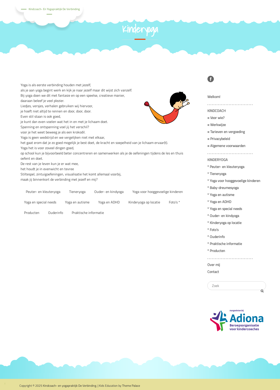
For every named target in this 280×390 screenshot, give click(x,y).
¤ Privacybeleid (218, 138)
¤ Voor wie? (215, 117)
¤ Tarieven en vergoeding (226, 131)
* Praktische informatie (224, 243)
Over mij (213, 264)
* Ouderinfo (216, 236)
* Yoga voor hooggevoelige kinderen (233, 180)
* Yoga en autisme (220, 194)
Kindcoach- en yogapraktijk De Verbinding (54, 9)
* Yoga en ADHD (219, 201)
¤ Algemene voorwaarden (226, 145)
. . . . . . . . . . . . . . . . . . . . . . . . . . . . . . (229, 103)
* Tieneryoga (216, 173)
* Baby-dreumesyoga (223, 187)
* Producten (216, 250)
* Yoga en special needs (224, 208)
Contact (213, 271)
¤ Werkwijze (216, 124)
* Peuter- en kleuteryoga (225, 166)
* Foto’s (213, 229)
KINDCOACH (216, 110)
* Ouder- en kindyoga (223, 215)
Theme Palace (131, 385)
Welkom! (213, 96)
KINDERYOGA (217, 159)
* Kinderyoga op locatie (224, 222)
